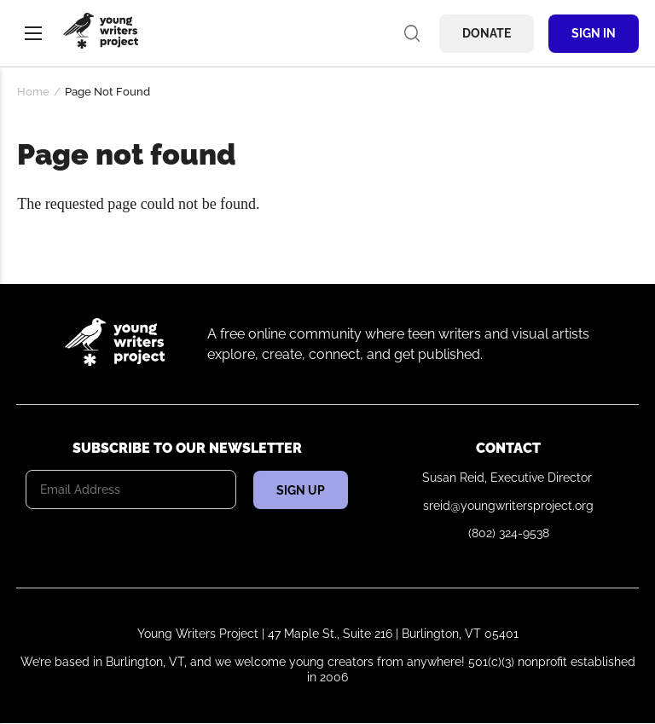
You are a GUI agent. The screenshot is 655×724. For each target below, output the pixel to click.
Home (33, 91)
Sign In (593, 33)
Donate (486, 33)
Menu (33, 33)
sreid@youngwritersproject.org (508, 506)
